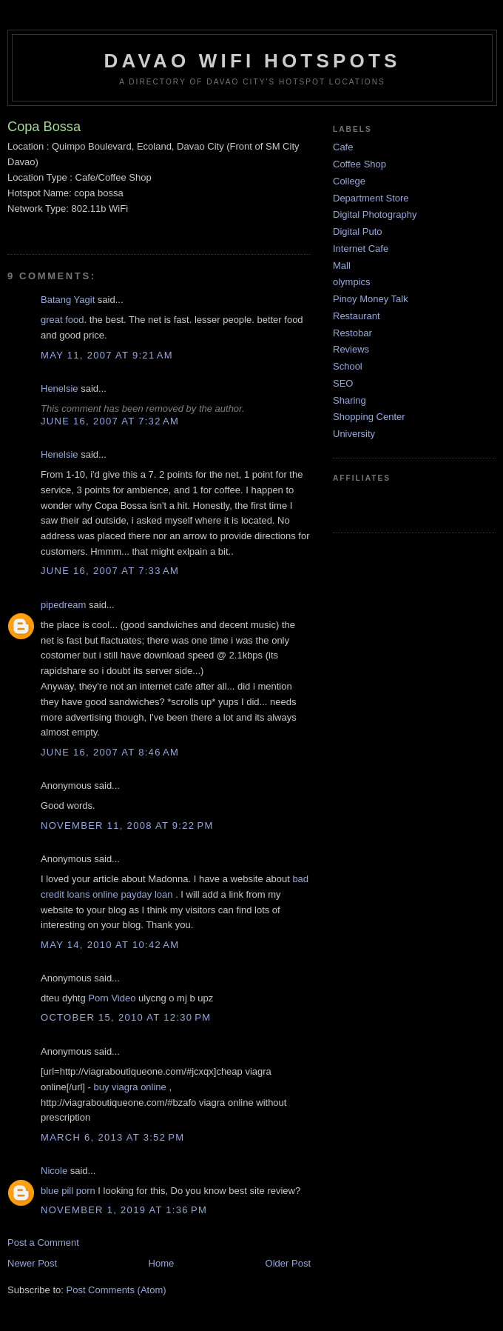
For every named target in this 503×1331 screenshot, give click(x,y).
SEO (343, 383)
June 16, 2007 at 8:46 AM (110, 752)
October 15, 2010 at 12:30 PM (126, 1017)
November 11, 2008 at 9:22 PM (127, 825)
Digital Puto (357, 231)
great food (62, 319)
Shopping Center (369, 416)
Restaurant (356, 315)
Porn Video (111, 998)
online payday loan (132, 894)
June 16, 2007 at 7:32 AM (110, 421)
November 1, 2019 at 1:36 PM (124, 1209)
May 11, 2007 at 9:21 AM (107, 355)
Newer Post (32, 1263)
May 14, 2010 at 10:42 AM (110, 944)
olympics (352, 281)
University (354, 433)
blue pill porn (68, 1190)
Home (162, 1263)
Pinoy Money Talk (370, 298)
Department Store (371, 198)
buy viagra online (130, 1087)
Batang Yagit (68, 299)
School (347, 366)
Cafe (343, 147)
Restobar (352, 332)
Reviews (351, 349)
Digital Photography (374, 214)
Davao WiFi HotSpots (252, 61)
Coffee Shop (359, 164)
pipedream (63, 604)
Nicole (54, 1170)
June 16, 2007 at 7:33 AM (110, 570)
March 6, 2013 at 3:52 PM (112, 1137)
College (349, 181)
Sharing (349, 400)
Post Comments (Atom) (116, 1289)
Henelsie (59, 388)
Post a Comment (43, 1242)
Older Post (288, 1263)
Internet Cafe (360, 248)
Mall (342, 265)
